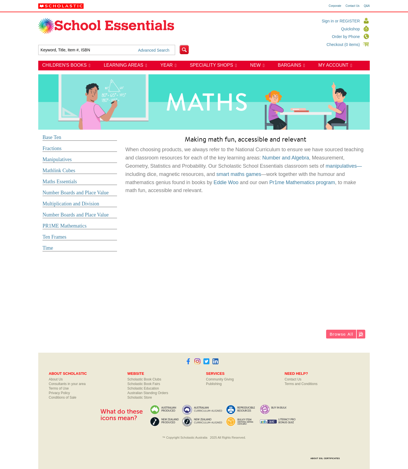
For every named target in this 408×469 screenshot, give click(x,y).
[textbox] (106, 50)
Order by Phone (346, 36)
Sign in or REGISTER (341, 21)
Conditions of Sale (62, 397)
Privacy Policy (59, 393)
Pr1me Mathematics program (302, 182)
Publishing (214, 384)
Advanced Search (153, 50)
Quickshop (350, 29)
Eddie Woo (226, 182)
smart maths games (238, 174)
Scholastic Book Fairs (144, 384)
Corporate (335, 6)
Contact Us (352, 6)
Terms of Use (59, 388)
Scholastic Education (143, 388)
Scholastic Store (140, 397)
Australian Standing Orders (148, 393)
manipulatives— (344, 166)
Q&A (367, 6)
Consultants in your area (67, 384)
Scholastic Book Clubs (144, 379)
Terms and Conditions (301, 384)
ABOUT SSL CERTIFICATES (325, 458)
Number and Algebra (285, 158)
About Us (56, 379)
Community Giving (220, 379)
